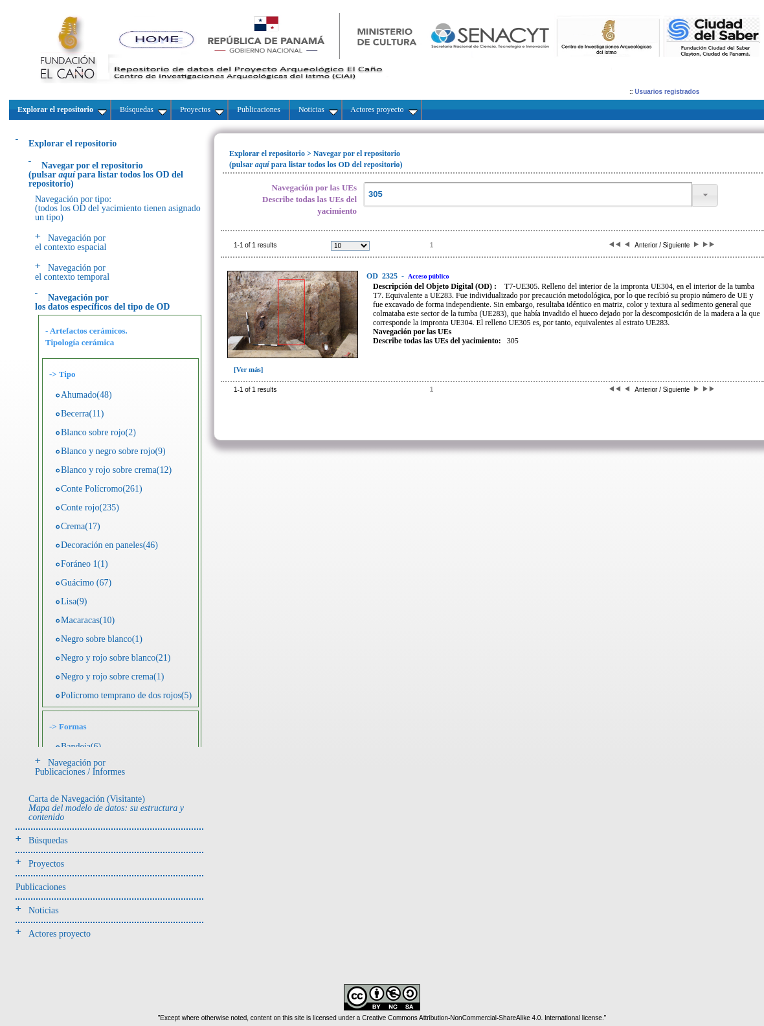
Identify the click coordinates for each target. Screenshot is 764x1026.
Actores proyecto (59, 934)
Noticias (43, 910)
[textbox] (527, 194)
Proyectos (46, 864)
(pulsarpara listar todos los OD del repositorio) (105, 174)
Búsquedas (48, 840)
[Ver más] (249, 369)
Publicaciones (41, 887)
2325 (382, 275)
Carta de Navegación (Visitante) (106, 808)
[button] (705, 195)
